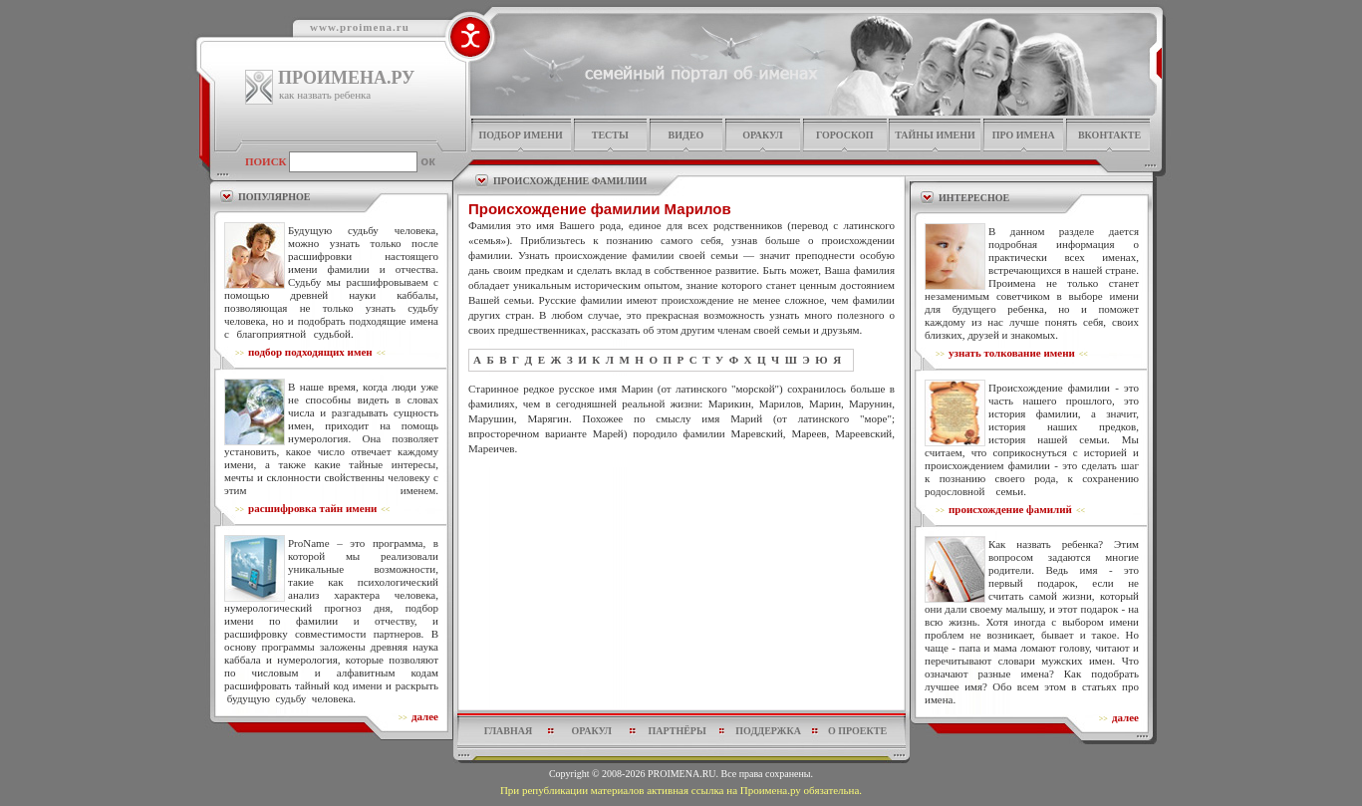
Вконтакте (1109, 135)
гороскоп (845, 135)
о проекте (857, 730)
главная (508, 730)
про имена (1023, 135)
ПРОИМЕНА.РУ (346, 78)
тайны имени (935, 135)
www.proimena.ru (359, 27)
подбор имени (520, 135)
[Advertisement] (681, 504)
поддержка (768, 730)
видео (686, 135)
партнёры (677, 730)
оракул (762, 135)
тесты (610, 135)
